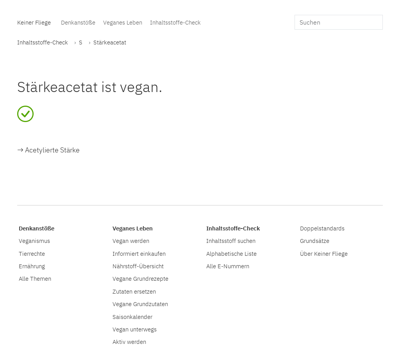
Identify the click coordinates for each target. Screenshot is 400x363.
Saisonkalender (132, 317)
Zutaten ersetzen (134, 291)
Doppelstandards (322, 228)
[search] (339, 22)
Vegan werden (130, 240)
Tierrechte (32, 253)
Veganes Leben (122, 22)
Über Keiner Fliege (324, 253)
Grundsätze (314, 240)
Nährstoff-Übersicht (138, 266)
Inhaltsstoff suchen (230, 240)
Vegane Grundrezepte (140, 278)
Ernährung (32, 266)
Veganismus (34, 240)
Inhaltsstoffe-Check (175, 22)
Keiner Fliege (34, 22)
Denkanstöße (78, 22)
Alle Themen (35, 278)
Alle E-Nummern (227, 266)
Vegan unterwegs (134, 329)
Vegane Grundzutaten (140, 304)
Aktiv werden (129, 341)
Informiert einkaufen (139, 253)
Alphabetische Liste (231, 253)
